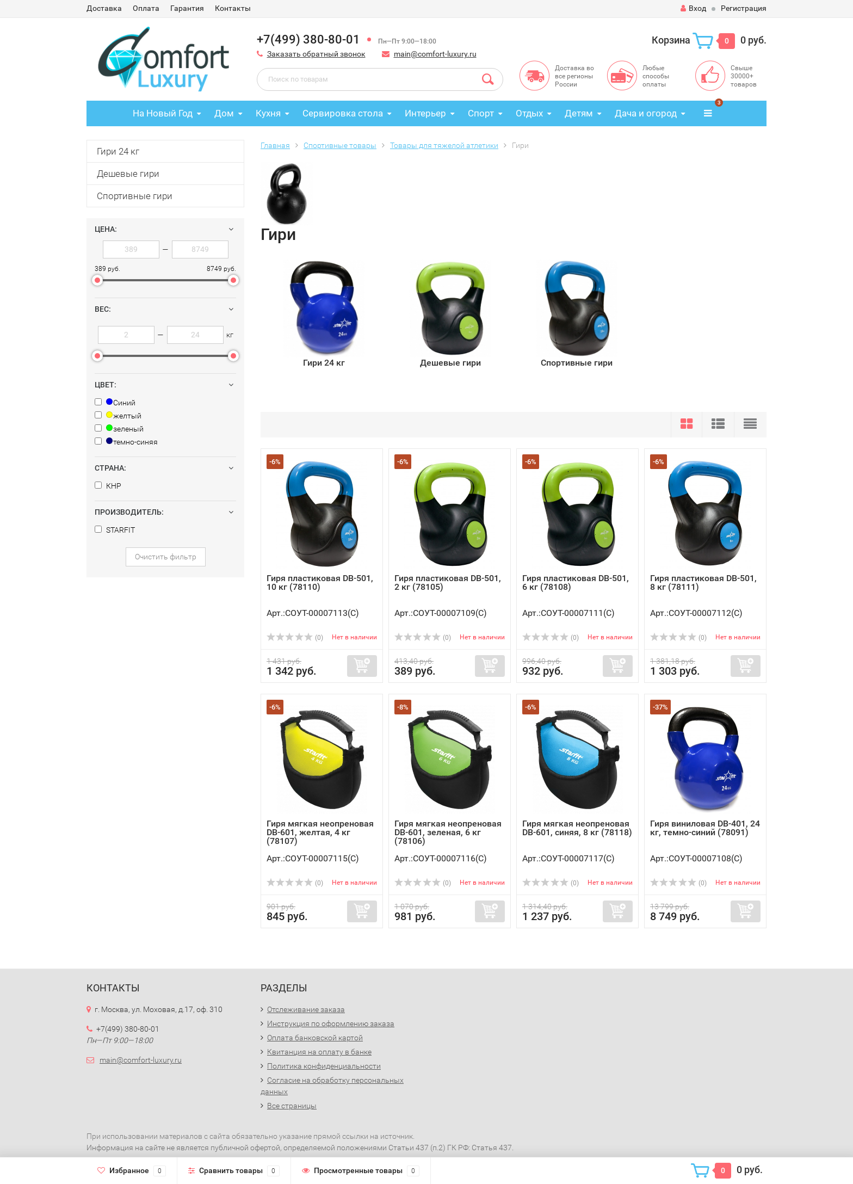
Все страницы (292, 1105)
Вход (693, 8)
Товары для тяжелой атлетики (444, 145)
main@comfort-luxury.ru (435, 54)
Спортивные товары (340, 145)
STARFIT (115, 530)
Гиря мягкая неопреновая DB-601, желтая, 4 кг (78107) (320, 832)
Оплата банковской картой (315, 1037)
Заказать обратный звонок (316, 54)
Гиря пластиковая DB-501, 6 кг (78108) (575, 582)
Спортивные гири (134, 195)
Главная (275, 145)
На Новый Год (163, 113)
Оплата (146, 8)
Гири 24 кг (118, 151)
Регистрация (744, 8)
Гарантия (187, 8)
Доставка (104, 8)
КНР (108, 486)
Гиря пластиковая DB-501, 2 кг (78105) (447, 582)
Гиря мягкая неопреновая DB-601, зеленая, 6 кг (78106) (448, 832)
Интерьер (425, 113)
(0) (295, 638)
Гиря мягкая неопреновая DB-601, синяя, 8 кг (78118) (577, 827)
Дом (224, 113)
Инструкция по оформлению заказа (330, 1023)
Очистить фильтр (165, 556)
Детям (579, 113)
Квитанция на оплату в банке (319, 1051)
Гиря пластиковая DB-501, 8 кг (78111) (703, 582)
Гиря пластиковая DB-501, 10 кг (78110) (320, 582)
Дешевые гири (128, 173)
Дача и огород (646, 113)
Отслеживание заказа (306, 1009)
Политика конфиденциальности (324, 1066)
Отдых (529, 113)
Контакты (233, 8)
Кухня (268, 113)
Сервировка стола (342, 113)
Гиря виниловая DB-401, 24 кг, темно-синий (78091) (705, 827)
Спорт (481, 113)
